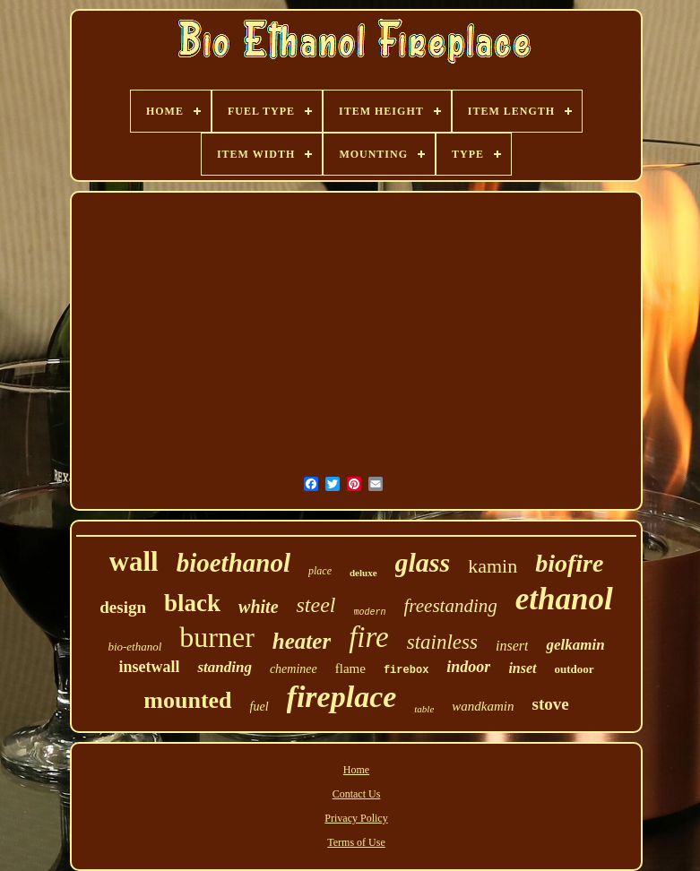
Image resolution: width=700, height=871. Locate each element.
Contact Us (357, 794)
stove (549, 703)
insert (512, 645)
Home (356, 769)
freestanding (450, 606)
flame (350, 668)
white (258, 607)
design (122, 607)
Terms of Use (356, 842)
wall (134, 561)
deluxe (363, 572)
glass (423, 562)
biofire (569, 563)
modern (370, 612)
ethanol (564, 599)
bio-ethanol (134, 646)
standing (224, 667)
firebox (406, 670)
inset (522, 668)
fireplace (342, 696)
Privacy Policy (355, 818)
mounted (187, 700)
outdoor (574, 669)
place (320, 571)
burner (217, 637)
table (424, 708)
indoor (468, 667)
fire (369, 637)
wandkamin (483, 706)
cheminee (293, 669)
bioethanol (233, 562)
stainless (442, 642)
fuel (259, 706)
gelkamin (575, 644)
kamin (492, 566)
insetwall (148, 667)
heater (301, 641)
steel (316, 605)
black (192, 603)
